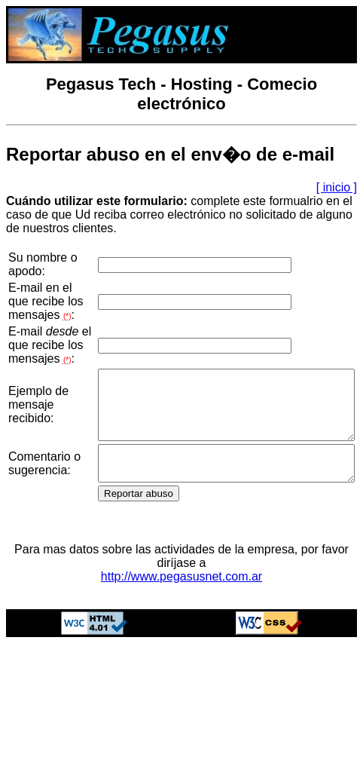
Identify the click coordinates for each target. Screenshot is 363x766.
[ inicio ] (336, 187)
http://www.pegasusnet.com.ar (181, 664)
